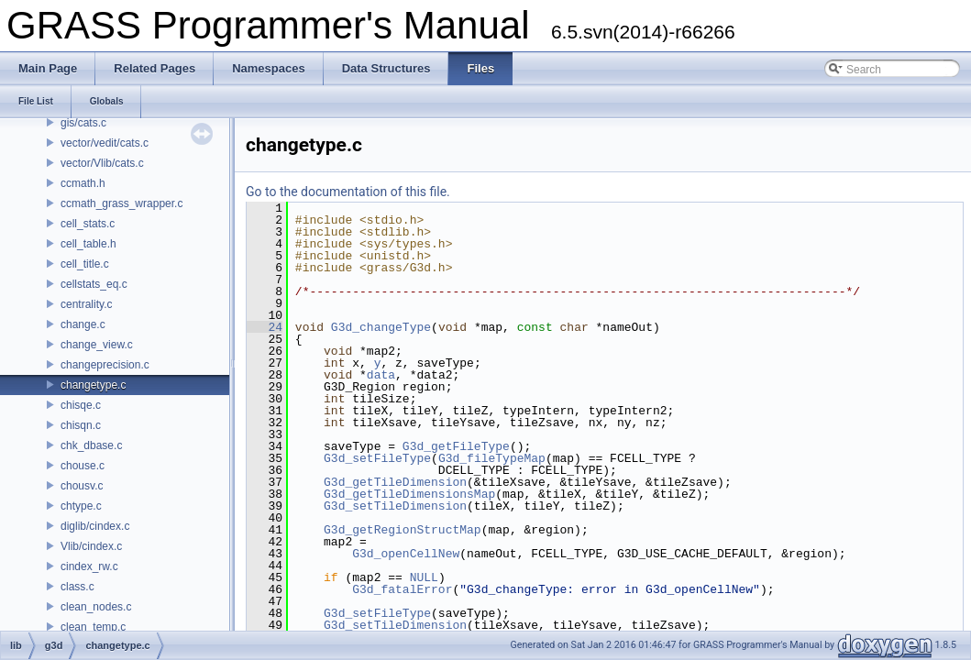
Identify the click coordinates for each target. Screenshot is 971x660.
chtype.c (81, 506)
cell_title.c (85, 264)
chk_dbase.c (91, 445)
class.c (77, 586)
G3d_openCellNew (405, 553)
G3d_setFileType (377, 458)
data (381, 375)
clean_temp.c (93, 627)
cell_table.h (88, 243)
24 (264, 327)
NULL (424, 577)
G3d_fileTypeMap (492, 458)
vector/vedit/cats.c (105, 143)
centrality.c (86, 304)
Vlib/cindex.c (91, 546)
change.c (83, 324)
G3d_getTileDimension (395, 482)
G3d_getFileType (456, 446)
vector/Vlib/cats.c (102, 163)
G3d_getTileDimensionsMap (409, 494)
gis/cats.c (83, 122)
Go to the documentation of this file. (348, 191)
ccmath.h (83, 183)
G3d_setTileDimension (395, 506)
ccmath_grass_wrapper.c (121, 203)
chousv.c (82, 485)
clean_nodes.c (96, 606)
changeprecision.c (105, 364)
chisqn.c (81, 425)
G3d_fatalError (402, 589)
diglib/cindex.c (95, 526)
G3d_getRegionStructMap (402, 530)
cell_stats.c (88, 223)
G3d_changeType (381, 327)
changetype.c (93, 385)
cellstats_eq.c (94, 284)
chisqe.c (81, 405)
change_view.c (97, 344)
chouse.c (83, 465)
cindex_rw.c (89, 566)
